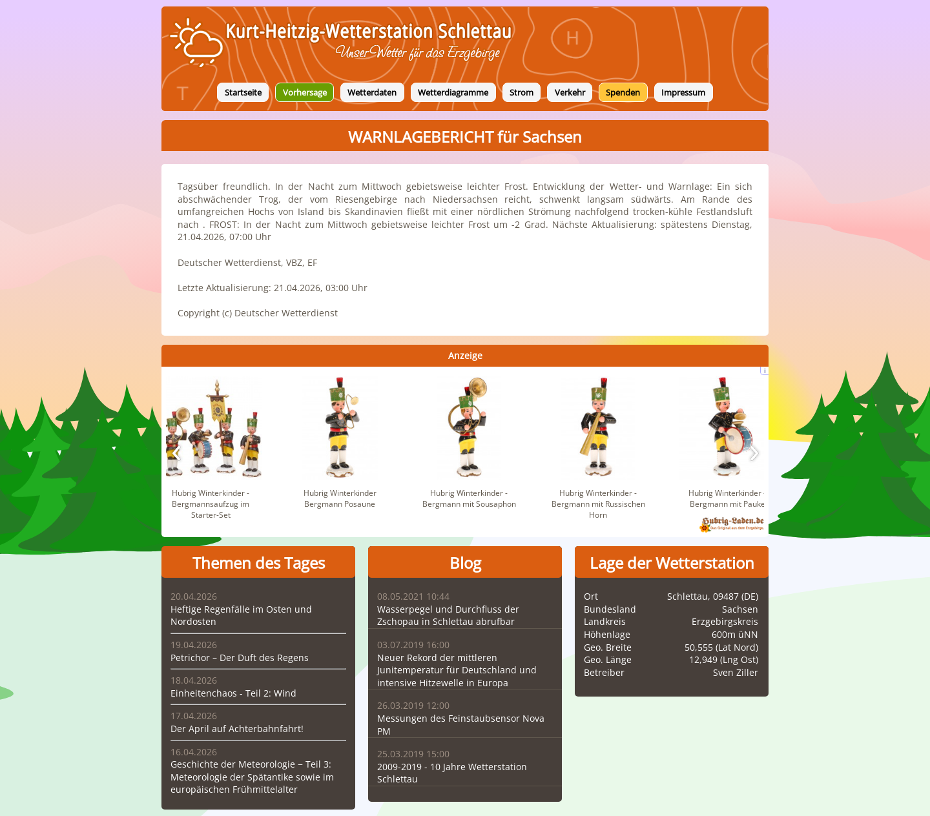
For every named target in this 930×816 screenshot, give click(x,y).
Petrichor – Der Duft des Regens (239, 657)
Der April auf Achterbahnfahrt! (237, 728)
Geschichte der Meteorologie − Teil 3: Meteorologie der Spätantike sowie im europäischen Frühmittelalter (252, 776)
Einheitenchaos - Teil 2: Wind (233, 693)
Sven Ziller (735, 672)
